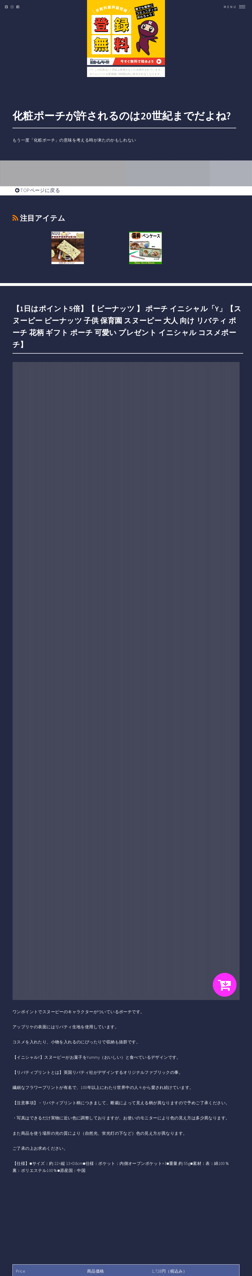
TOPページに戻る (37, 190)
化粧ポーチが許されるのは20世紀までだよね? (121, 115)
